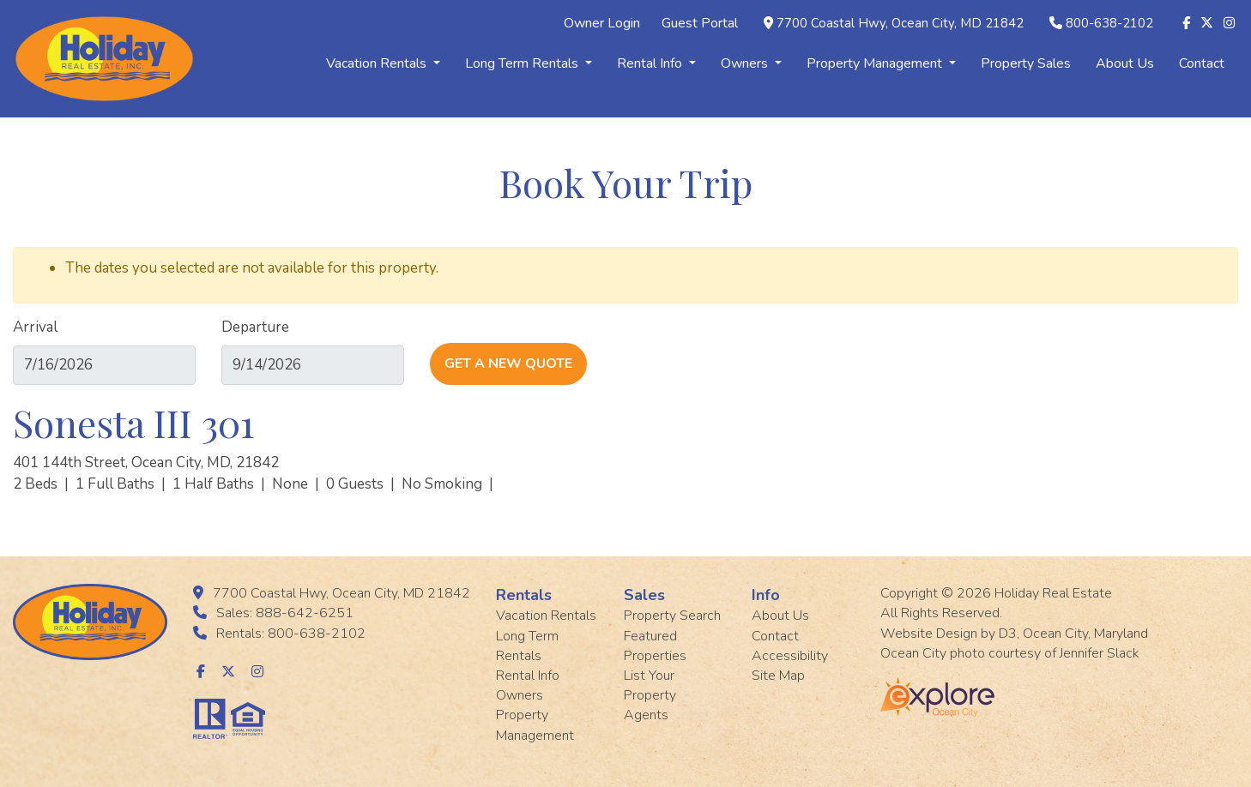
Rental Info (656, 63)
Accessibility (790, 655)
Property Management (881, 63)
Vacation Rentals (383, 63)
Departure (255, 327)
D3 (1008, 633)
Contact (1201, 63)
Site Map (778, 675)
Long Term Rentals (528, 63)
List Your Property (650, 685)
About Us (1125, 63)
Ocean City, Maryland (1085, 633)
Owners (751, 63)
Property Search (672, 615)
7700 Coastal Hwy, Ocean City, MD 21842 (900, 23)
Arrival (35, 327)
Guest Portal (700, 23)
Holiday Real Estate (1053, 593)
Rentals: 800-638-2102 (291, 633)
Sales (644, 595)
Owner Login (602, 23)
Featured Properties (655, 646)
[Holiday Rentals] (104, 57)
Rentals (524, 595)
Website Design (928, 633)
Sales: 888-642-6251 (285, 613)
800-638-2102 (1109, 23)
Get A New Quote (508, 363)
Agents (646, 715)
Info (766, 595)
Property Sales (1026, 63)
